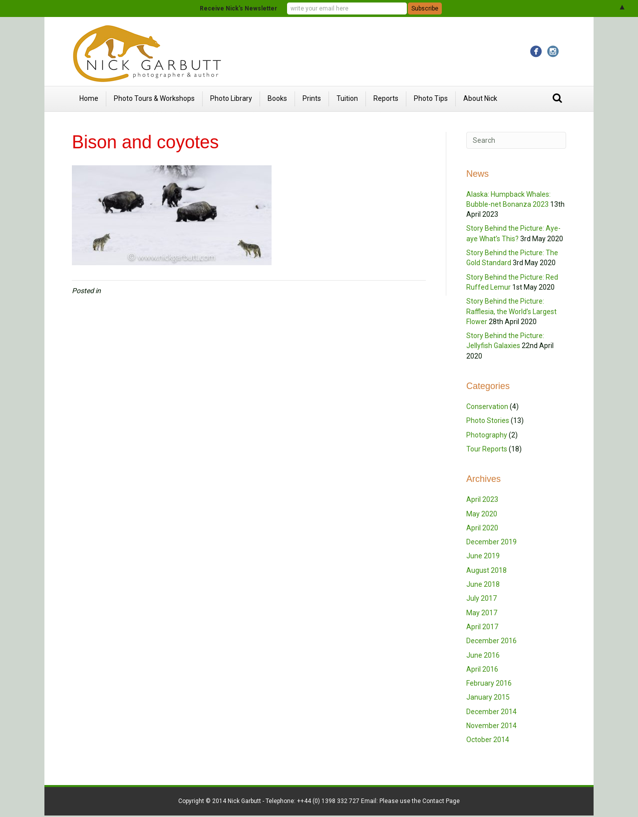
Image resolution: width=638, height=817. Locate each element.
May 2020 (481, 514)
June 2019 (483, 556)
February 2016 (489, 683)
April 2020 (482, 528)
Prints (312, 98)
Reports (385, 98)
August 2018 (486, 570)
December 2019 (491, 542)
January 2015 (488, 697)
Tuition (347, 98)
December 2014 (491, 712)
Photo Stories (487, 420)
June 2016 (483, 655)
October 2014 (487, 740)
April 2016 (482, 669)
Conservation (487, 406)
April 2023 (482, 499)
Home (88, 98)
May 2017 (481, 613)
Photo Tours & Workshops (154, 98)
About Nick (480, 98)
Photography (486, 435)
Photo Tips (431, 98)
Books (277, 98)
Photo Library (231, 98)
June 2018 (483, 584)
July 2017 (481, 598)
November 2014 (491, 726)
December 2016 (491, 641)
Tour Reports (486, 449)
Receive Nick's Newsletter (238, 8)
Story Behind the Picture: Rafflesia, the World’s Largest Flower (511, 311)
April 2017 (482, 627)
